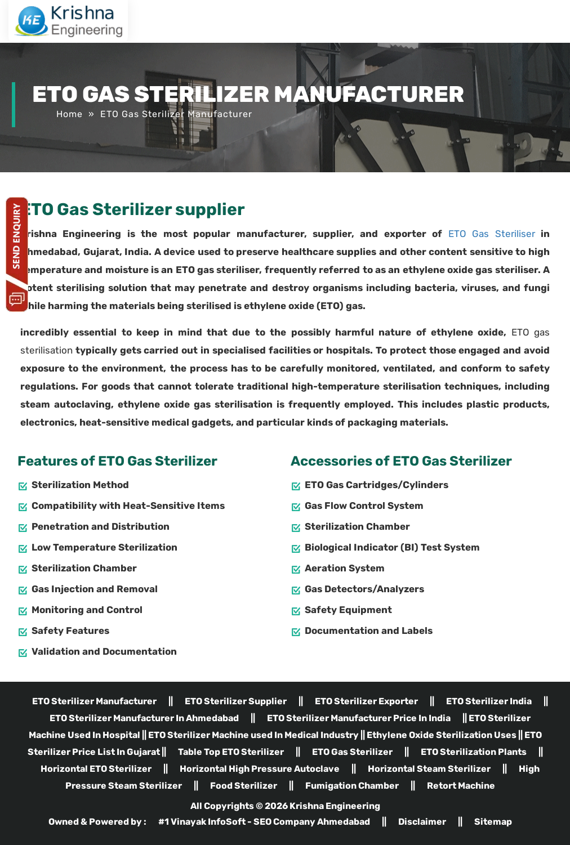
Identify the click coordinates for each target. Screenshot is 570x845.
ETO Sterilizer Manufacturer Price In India (359, 718)
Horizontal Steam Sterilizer (429, 768)
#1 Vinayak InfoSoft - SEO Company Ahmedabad (265, 821)
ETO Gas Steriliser (491, 233)
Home (69, 114)
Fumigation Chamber (352, 785)
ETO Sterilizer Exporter (366, 701)
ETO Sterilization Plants (474, 751)
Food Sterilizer (243, 785)
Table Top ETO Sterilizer (231, 751)
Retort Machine (461, 785)
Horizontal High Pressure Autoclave (260, 768)
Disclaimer (422, 821)
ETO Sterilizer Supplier (236, 701)
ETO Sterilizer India (489, 701)
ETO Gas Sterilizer (352, 751)
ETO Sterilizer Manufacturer (94, 701)
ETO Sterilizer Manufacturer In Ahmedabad (144, 718)
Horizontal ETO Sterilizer (96, 768)
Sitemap (493, 821)
